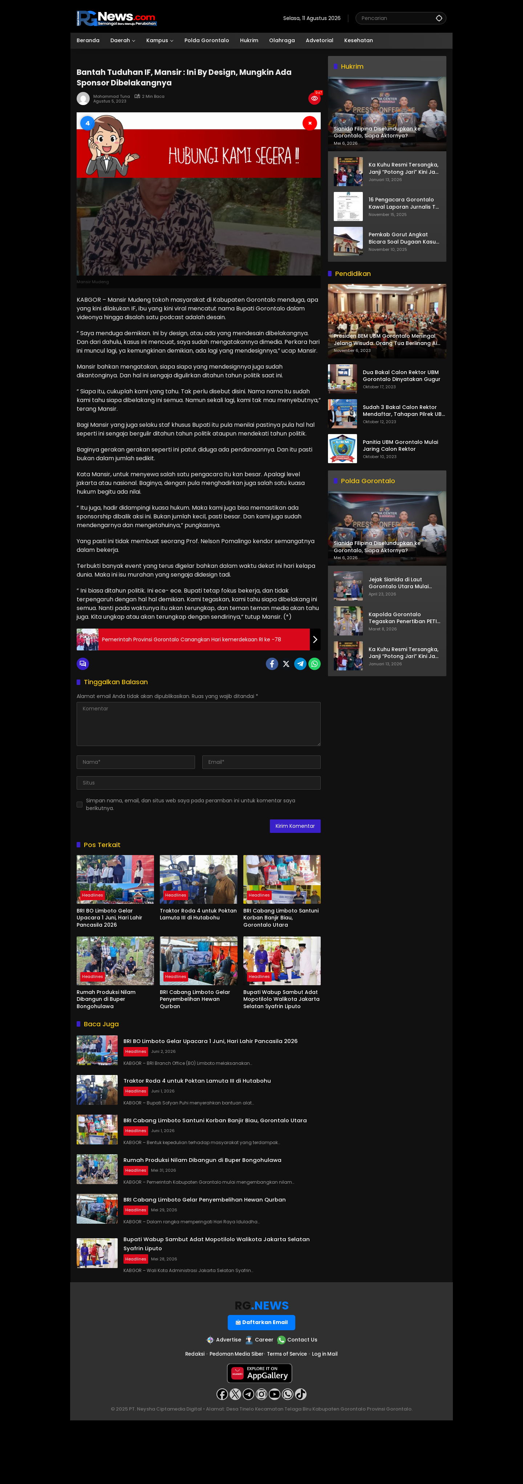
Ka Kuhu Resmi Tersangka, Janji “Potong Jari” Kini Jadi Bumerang (404, 168)
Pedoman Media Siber (234, 1417)
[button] (439, 18)
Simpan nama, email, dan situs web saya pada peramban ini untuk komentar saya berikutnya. (190, 804)
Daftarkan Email (261, 1385)
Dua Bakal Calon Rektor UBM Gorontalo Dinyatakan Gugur (402, 376)
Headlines (92, 896)
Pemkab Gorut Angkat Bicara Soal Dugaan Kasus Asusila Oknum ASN (404, 238)
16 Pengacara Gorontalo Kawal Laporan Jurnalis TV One (404, 203)
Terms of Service (289, 1417)
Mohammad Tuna (111, 97)
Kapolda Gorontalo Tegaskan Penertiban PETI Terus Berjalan (403, 618)
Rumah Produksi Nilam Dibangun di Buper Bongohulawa (106, 999)
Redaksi (190, 1417)
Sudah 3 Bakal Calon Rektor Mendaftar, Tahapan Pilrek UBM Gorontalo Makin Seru (404, 411)
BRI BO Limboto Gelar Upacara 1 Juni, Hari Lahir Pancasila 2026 (109, 917)
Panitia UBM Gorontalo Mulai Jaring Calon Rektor (400, 446)
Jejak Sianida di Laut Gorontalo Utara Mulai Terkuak (399, 583)
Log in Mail (329, 1417)
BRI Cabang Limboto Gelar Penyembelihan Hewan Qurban (195, 999)
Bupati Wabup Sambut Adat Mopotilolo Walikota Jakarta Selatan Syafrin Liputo (281, 999)
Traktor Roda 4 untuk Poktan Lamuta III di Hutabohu (198, 914)
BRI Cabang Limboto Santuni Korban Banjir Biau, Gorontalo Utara (281, 917)
